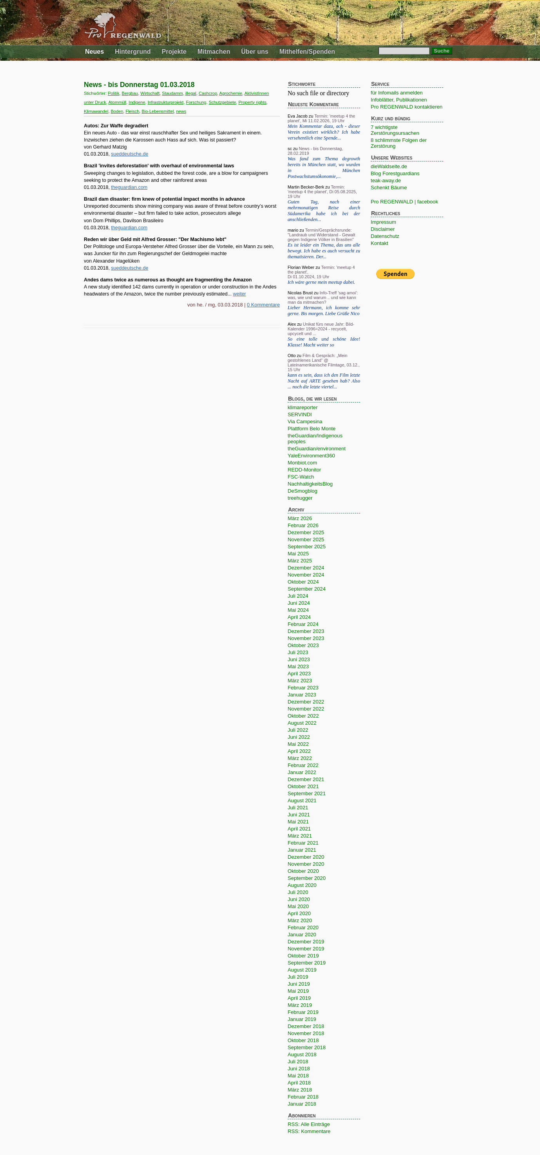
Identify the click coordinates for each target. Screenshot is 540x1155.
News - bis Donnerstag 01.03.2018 (139, 85)
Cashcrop (208, 93)
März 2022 (300, 758)
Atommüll (117, 102)
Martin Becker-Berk (306, 187)
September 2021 (307, 793)
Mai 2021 (298, 822)
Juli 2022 (298, 730)
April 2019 (299, 998)
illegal (190, 93)
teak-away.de (386, 180)
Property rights (252, 102)
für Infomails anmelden (397, 93)
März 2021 (300, 836)
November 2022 (306, 709)
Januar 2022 (302, 772)
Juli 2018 (298, 1061)
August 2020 (302, 885)
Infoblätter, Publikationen (399, 100)
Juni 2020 (299, 899)
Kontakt (379, 243)
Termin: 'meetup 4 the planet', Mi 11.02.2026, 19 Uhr (321, 118)
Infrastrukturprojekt (166, 102)
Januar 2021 (302, 850)
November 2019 (306, 949)
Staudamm (172, 93)
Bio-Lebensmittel (157, 111)
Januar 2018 (302, 1104)
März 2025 (300, 561)
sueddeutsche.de (129, 154)
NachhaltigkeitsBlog (310, 484)
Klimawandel (96, 111)
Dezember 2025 (306, 532)
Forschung (196, 102)
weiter (239, 294)
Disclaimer (383, 229)
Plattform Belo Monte (311, 429)
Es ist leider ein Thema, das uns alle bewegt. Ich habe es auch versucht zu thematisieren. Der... (324, 250)
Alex (292, 324)
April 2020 (299, 913)
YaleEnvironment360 (311, 456)
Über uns (254, 51)
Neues (94, 51)
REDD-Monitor (304, 470)
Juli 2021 (298, 807)
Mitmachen (214, 51)
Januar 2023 (302, 695)
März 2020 (300, 920)
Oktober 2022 (303, 716)
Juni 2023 (299, 659)
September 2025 (307, 546)
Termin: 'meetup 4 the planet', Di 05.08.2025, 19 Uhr (322, 192)
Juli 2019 (298, 977)
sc (290, 148)
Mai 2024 (298, 610)
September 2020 (307, 878)
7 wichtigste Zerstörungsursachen (395, 130)
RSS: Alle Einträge (309, 1124)
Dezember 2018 (306, 1026)
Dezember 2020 (306, 857)
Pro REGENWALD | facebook (404, 202)
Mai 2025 (298, 554)
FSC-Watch (301, 477)
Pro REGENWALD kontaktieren (406, 107)
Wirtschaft (149, 93)
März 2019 (300, 1005)
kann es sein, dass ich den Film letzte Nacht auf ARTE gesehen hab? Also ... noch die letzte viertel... (324, 381)
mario (293, 230)
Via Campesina (305, 421)
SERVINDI (300, 414)
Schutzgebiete (222, 102)
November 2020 (306, 864)
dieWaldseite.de (389, 166)
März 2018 (300, 1090)
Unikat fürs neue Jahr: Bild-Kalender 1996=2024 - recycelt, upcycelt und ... (321, 329)
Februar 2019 (303, 1012)
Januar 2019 (302, 1019)
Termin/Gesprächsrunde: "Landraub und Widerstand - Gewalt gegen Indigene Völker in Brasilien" (321, 235)
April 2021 (299, 829)
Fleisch (132, 111)
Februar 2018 (303, 1097)
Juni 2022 (299, 737)
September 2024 (307, 589)
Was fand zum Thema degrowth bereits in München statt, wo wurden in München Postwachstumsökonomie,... (324, 167)
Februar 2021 (303, 843)
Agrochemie (231, 93)
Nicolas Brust (300, 292)
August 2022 (302, 723)
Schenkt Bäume (389, 187)
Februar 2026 (303, 525)
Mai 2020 (298, 906)
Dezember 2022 (306, 702)
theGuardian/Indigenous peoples (315, 438)
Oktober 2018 (303, 1040)
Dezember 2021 (306, 779)
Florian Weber (301, 267)
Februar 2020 (303, 927)
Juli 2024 (298, 596)
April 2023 (299, 673)
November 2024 (306, 575)
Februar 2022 (303, 765)
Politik (113, 93)
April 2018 (299, 1083)
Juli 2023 (298, 652)
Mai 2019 (298, 991)
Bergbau (130, 93)
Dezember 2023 (306, 631)
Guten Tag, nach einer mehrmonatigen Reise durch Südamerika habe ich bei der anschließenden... (324, 210)
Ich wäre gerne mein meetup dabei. (321, 282)
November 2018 (306, 1033)
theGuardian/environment (317, 448)
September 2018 (307, 1047)
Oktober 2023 (303, 645)
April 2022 (299, 751)
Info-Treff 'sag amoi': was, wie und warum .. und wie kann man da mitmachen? (323, 297)
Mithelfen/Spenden (307, 51)
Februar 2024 (303, 624)
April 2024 (299, 617)
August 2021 (302, 800)
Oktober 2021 (303, 786)
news (181, 111)
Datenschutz (385, 236)
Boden (117, 111)
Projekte (174, 51)
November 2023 (306, 638)
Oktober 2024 (303, 582)
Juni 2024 (299, 603)
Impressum (383, 222)
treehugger (300, 498)
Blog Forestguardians (395, 173)
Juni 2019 (299, 984)
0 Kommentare (263, 305)
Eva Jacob (298, 116)
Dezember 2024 (306, 568)
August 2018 (302, 1054)
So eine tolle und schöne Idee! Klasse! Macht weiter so (324, 342)
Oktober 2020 (303, 871)
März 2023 (300, 681)
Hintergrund (133, 51)
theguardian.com (129, 187)
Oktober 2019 (303, 956)
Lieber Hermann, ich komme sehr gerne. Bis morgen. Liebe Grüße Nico (324, 310)
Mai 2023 (298, 666)
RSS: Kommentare (309, 1131)
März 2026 (300, 518)
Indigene (137, 102)
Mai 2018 (298, 1076)
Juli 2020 (298, 892)
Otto (292, 355)
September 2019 (307, 963)
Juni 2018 (299, 1069)
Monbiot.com (302, 463)
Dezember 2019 (306, 942)
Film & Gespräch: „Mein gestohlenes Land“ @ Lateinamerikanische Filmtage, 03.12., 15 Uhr (324, 362)
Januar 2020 (302, 934)
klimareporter (303, 407)
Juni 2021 (299, 815)
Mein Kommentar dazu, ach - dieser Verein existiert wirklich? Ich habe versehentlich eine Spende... (324, 132)
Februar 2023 (303, 688)
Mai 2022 (298, 744)
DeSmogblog (302, 491)
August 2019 (302, 970)
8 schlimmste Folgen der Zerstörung (399, 143)
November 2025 (306, 539)
